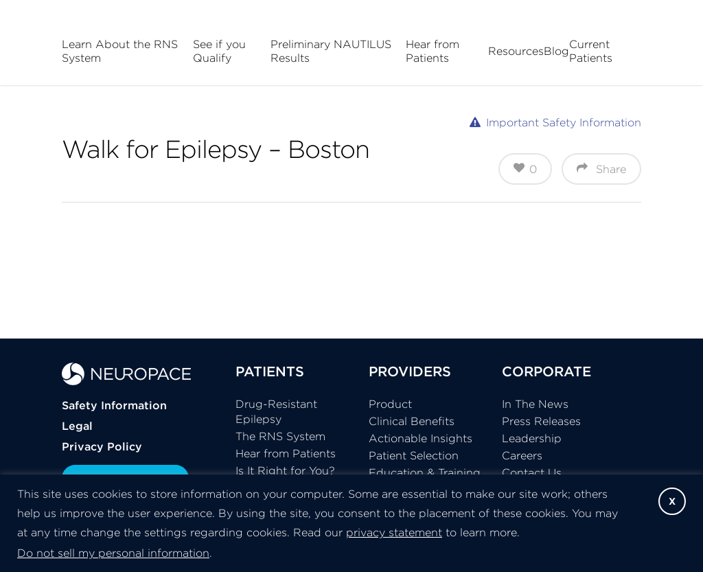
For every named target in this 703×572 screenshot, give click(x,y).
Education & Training (425, 472)
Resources (516, 51)
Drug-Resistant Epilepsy (276, 411)
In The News (535, 404)
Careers (522, 455)
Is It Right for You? (285, 470)
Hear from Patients (432, 51)
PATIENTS (269, 371)
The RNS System (280, 436)
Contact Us (532, 472)
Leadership (532, 438)
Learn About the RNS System (120, 51)
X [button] (672, 501)
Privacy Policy (102, 446)
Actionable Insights (420, 438)
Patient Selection (414, 455)
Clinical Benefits (411, 421)
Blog (556, 51)
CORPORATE (546, 371)
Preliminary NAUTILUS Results (330, 51)
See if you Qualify (219, 51)
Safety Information (114, 405)
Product (390, 404)
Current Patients (590, 51)
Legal (77, 426)
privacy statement (394, 532)
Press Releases (541, 421)
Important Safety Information (563, 122)
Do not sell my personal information (113, 553)
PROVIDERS (410, 371)
